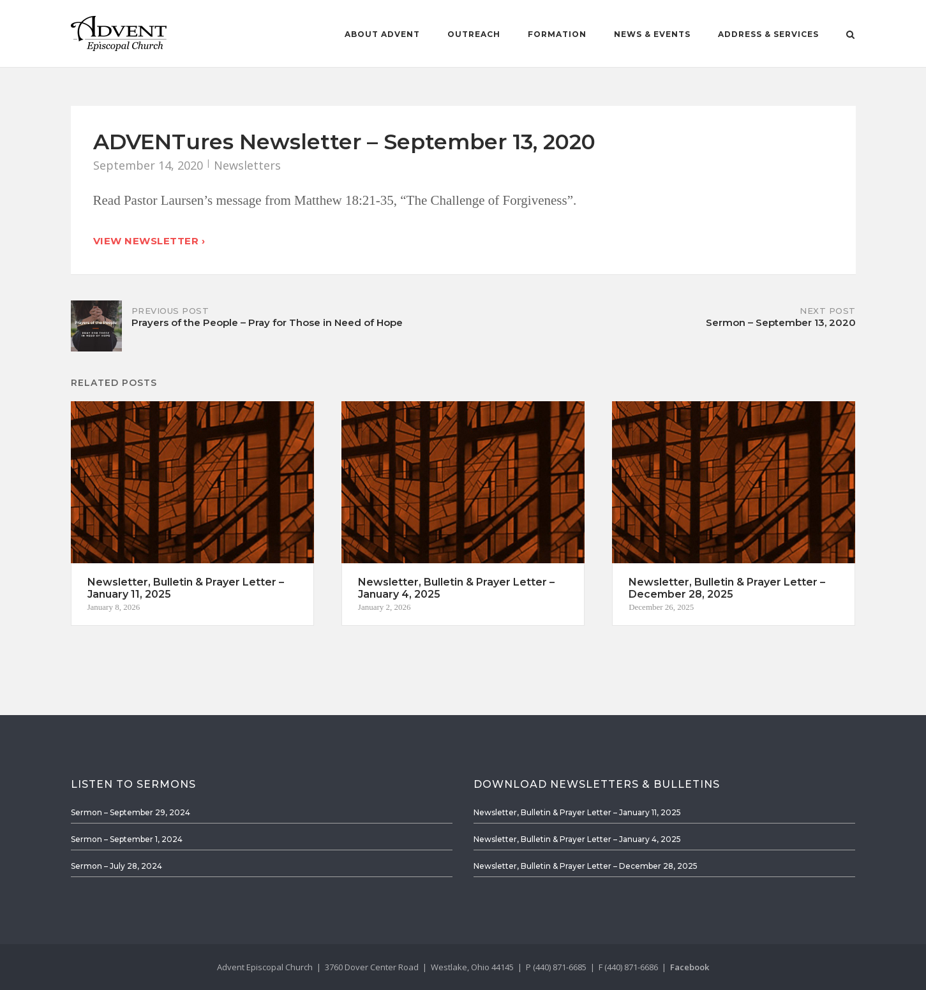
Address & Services (768, 34)
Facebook (689, 967)
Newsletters (247, 165)
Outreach (473, 34)
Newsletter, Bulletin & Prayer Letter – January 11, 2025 (577, 812)
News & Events (652, 34)
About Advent (382, 34)
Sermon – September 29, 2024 (130, 812)
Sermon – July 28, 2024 (116, 866)
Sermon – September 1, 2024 (127, 839)
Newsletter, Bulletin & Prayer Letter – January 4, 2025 (577, 839)
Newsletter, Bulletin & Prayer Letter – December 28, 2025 (586, 866)
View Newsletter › (149, 241)
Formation (557, 34)
